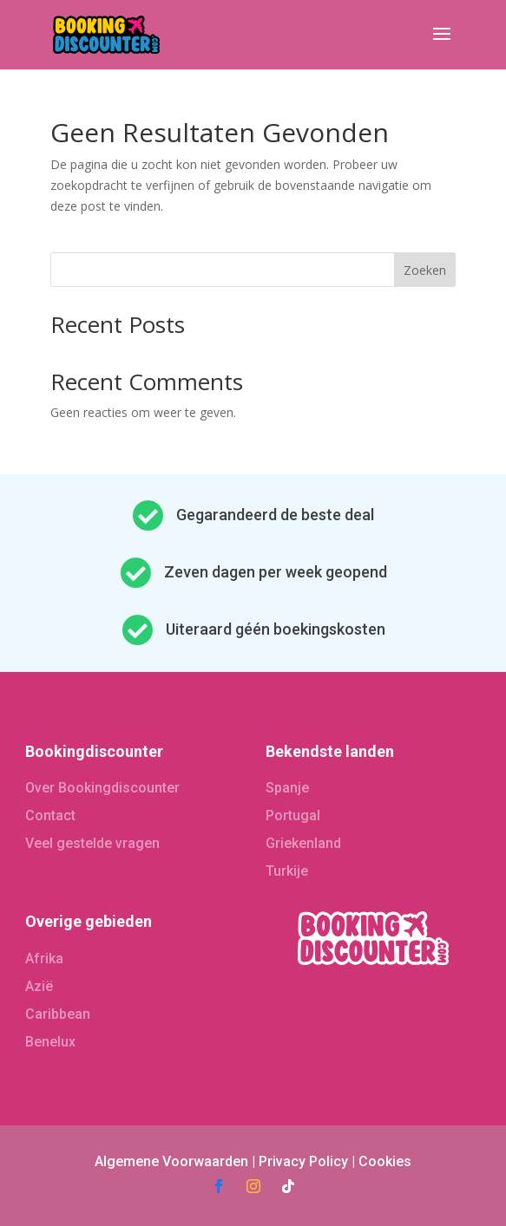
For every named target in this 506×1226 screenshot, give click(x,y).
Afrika (44, 958)
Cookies (384, 1161)
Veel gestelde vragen (92, 843)
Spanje (287, 787)
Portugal (293, 815)
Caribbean (57, 1014)
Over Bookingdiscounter (102, 787)
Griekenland (303, 843)
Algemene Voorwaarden (171, 1161)
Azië (39, 986)
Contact (50, 815)
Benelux (50, 1042)
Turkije (287, 871)
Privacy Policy (303, 1161)
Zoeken (425, 270)
